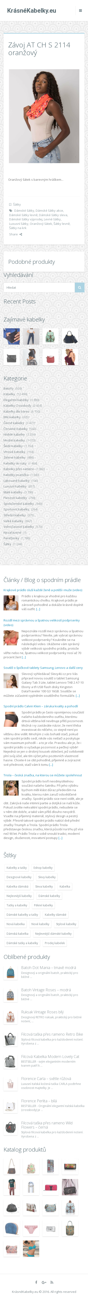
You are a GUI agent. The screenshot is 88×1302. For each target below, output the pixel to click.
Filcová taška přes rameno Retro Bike (52, 1034)
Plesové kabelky (15, 498)
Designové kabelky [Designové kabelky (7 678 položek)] (19, 877)
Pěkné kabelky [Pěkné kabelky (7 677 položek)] (43, 905)
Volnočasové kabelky (19, 527)
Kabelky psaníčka (16, 475)
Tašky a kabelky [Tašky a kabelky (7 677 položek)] (17, 905)
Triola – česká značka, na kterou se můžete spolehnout (43, 775)
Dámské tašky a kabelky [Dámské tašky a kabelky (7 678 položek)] (22, 943)
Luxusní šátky (18, 224)
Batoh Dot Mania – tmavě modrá (48, 967)
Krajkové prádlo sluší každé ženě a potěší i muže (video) (43, 590)
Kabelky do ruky (15, 463)
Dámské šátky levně (23, 215)
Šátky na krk (18, 228)
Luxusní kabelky (15, 486)
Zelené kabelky (15, 457)
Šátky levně (62, 224)
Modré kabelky (14, 440)
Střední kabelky (15, 515)
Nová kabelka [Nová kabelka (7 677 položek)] (16, 924)
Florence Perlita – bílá (39, 1100)
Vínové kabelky (14, 452)
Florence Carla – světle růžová (46, 1078)
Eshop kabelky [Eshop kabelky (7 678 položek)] (43, 868)
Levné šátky (52, 219)
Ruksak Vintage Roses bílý (42, 1012)
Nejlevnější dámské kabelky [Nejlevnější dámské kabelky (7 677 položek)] (53, 934)
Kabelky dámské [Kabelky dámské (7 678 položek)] (55, 915)
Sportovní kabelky (16, 509)
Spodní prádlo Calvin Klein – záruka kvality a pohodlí (41, 706)
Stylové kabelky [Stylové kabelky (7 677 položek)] (66, 924)
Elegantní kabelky (16, 400)
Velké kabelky (13, 521)
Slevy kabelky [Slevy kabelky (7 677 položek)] (47, 877)
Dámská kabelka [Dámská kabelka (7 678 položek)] (17, 934)
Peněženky (11, 538)
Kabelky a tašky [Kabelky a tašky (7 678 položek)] (17, 868)
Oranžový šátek (41, 224)
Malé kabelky (13, 492)
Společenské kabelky (19, 504)
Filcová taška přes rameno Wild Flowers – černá (47, 1125)
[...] (38, 609)
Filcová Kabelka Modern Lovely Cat (50, 1056)
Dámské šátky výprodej (25, 219)
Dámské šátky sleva (53, 215)
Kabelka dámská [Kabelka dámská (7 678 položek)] (17, 886)
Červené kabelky (16, 429)
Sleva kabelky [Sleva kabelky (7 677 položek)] (44, 886)
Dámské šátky (24, 210)
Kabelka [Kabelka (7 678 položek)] (65, 886)
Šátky (17, 204)
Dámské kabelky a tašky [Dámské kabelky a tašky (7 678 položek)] (22, 915)
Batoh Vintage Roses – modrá (46, 989)
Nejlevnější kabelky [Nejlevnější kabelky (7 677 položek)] (19, 896)
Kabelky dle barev (16, 411)
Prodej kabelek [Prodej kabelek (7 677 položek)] (55, 943)
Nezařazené (12, 532)
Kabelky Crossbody (17, 405)
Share (15, 234)
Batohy (9, 388)
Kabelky (9, 394)
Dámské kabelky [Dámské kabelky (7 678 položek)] (49, 896)
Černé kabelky (14, 423)
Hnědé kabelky (14, 434)
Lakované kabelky (17, 481)
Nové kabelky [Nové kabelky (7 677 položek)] (40, 924)
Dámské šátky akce (49, 210)
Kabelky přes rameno (19, 469)
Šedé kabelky (13, 446)
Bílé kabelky (12, 417)
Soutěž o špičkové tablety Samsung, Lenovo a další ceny (43, 668)
